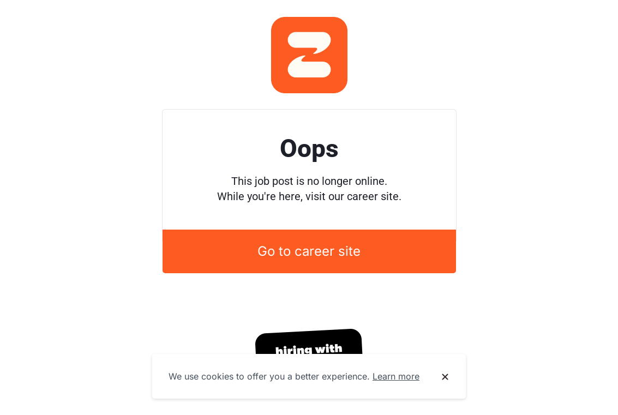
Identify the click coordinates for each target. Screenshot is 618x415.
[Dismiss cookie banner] (445, 376)
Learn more (396, 376)
